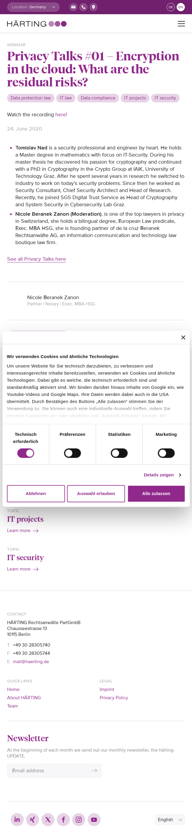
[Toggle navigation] (181, 24)
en (180, 7)
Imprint (107, 689)
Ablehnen (36, 493)
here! (61, 114)
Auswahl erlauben (96, 493)
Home (13, 689)
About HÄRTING (24, 698)
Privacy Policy (114, 698)
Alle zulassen (156, 493)
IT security (25, 557)
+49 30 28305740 (31, 645)
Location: (20, 6)
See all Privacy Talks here (36, 259)
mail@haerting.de (31, 662)
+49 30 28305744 (31, 653)
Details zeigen (159, 474)
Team (12, 706)
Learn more (18, 531)
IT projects (25, 518)
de (171, 7)
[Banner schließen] (183, 337)
